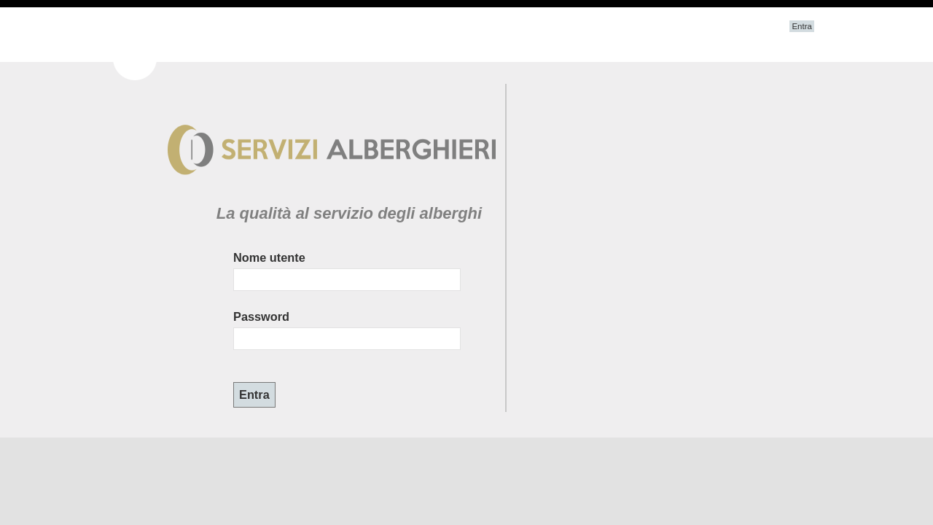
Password (261, 316)
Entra (802, 26)
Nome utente (269, 257)
